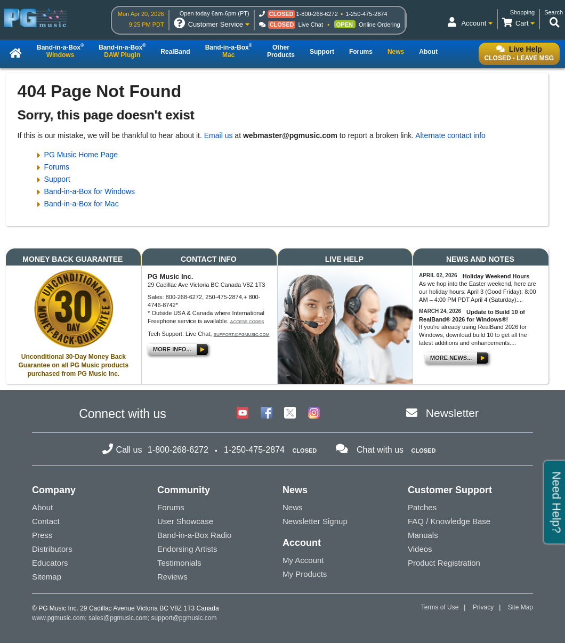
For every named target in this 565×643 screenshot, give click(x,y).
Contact (46, 521)
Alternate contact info (450, 135)
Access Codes (247, 321)
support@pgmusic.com (242, 334)
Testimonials (179, 562)
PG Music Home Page (81, 154)
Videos (420, 548)
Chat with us (380, 449)
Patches (422, 507)
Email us (218, 135)
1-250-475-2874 (366, 14)
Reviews (172, 576)
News (292, 507)
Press (42, 535)
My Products (304, 573)
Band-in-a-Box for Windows (89, 191)
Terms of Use (440, 607)
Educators (50, 562)
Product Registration (444, 562)
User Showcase (185, 521)
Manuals (423, 535)
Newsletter (452, 413)
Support (57, 179)
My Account (303, 560)
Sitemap (46, 576)
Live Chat (310, 24)
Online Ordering (379, 24)
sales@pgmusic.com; (119, 618)
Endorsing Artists (187, 548)
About (42, 507)
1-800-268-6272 (317, 14)
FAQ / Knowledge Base (449, 521)
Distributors (52, 548)
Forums (56, 167)
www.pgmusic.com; (59, 618)
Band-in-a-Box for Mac (81, 203)
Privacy (483, 607)
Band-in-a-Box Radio (194, 535)
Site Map (520, 607)
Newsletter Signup (315, 521)
